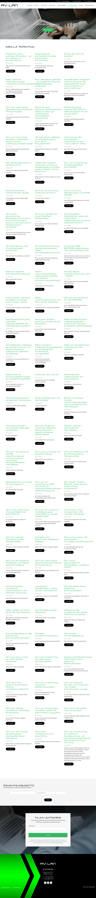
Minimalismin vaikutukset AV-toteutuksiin (73, 376)
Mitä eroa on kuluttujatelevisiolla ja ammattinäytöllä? (18, 376)
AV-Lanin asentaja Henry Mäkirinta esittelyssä (17, 511)
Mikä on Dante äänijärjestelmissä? (18, 272)
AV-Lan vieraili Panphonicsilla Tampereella (15, 539)
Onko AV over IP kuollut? (74, 54)
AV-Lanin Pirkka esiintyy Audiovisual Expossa (47, 321)
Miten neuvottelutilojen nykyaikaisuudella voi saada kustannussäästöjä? (48, 275)
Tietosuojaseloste (5, 887)
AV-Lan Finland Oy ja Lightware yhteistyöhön (46, 659)
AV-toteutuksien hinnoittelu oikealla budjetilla (17, 427)
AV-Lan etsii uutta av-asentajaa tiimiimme (17, 659)
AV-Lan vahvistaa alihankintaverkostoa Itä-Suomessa (48, 562)
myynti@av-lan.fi (48, 878)
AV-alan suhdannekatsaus (46, 634)
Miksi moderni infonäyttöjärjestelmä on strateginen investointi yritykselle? (48, 349)
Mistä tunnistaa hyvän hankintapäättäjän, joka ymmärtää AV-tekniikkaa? (76, 402)
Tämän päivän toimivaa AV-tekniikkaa (72, 427)
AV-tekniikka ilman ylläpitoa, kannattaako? (75, 588)
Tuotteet (44, 5)
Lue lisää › (10, 71)
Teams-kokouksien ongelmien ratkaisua (18, 398)
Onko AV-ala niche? (47, 374)
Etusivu (30, 5)
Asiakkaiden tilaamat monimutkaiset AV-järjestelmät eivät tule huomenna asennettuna (77, 83)
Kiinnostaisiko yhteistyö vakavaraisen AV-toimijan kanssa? (16, 589)
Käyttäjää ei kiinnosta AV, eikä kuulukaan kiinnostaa (45, 56)
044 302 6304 (48, 877)
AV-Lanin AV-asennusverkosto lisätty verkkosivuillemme (17, 685)
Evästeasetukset (16, 887)
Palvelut (52, 5)
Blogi (81, 5)
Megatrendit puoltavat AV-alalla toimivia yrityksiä (75, 612)
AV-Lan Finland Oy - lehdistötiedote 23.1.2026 (76, 164)
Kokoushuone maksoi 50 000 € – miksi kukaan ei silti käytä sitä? (76, 110)
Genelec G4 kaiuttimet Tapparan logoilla (47, 539)
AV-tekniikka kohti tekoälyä (46, 611)
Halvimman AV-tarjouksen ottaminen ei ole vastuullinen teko (74, 140)
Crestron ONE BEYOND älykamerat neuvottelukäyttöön (76, 248)
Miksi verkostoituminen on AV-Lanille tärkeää (48, 299)
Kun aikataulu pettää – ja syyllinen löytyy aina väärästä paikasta (48, 82)
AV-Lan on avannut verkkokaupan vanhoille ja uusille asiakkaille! (47, 512)
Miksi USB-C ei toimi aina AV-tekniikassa (18, 611)
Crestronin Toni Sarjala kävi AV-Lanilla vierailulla (74, 511)
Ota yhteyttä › (48, 29)
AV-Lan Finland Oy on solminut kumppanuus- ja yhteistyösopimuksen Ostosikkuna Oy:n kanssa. (77, 736)
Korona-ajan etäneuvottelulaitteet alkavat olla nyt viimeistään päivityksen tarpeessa (48, 112)
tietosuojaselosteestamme (57, 842)
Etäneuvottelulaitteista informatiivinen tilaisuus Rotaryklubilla (78, 660)
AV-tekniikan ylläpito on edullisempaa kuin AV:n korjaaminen (47, 140)
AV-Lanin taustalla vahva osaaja (75, 709)
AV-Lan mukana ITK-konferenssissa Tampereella (76, 453)
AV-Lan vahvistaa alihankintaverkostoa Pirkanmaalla (19, 109)
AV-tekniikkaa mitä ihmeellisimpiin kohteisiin (17, 248)
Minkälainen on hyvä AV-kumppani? (19, 483)
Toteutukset (61, 5)
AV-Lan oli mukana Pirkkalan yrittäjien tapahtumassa (17, 562)
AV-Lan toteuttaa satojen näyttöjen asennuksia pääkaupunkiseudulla (19, 140)
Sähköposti (32, 826)
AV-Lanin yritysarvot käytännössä (48, 452)
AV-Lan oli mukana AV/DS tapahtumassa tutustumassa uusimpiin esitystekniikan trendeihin (17, 458)
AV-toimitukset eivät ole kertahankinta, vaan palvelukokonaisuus (47, 249)
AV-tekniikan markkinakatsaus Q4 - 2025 (77, 273)
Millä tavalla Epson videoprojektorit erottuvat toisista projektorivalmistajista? (78, 322)
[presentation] (78, 793)
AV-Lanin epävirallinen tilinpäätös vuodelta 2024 (76, 563)
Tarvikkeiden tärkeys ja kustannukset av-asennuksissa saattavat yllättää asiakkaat (19, 349)
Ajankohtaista (72, 5)
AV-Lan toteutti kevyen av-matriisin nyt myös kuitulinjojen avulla (76, 685)
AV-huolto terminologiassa (74, 634)
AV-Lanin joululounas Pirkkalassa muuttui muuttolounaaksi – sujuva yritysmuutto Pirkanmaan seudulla (18, 220)
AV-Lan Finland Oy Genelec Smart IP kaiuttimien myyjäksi (47, 710)
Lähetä (48, 800)
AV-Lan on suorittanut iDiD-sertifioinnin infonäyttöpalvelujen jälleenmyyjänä (48, 486)
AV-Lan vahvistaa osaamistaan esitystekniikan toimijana (17, 734)
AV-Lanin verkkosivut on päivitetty (44, 733)
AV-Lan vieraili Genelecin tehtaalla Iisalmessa (18, 710)
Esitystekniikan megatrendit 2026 (17, 191)
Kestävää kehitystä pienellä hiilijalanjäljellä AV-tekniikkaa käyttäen (18, 322)
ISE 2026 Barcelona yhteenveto (18, 163)
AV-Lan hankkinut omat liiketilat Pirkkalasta (46, 216)
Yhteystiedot (89, 5)
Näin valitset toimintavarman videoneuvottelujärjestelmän (24, 81)
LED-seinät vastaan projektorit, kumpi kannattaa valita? (18, 299)
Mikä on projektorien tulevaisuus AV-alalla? (77, 346)
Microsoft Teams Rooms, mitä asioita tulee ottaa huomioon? (75, 485)
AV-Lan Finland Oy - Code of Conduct (47, 191)
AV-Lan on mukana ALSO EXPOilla (76, 298)
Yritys (36, 5)
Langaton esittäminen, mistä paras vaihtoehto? (46, 588)
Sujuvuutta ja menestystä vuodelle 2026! (77, 192)
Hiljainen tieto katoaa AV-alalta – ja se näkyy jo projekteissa (18, 56)
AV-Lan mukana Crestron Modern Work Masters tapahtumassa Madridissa (45, 429)
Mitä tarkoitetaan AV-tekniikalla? (48, 398)
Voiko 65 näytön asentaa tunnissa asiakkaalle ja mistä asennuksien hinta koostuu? (47, 166)
